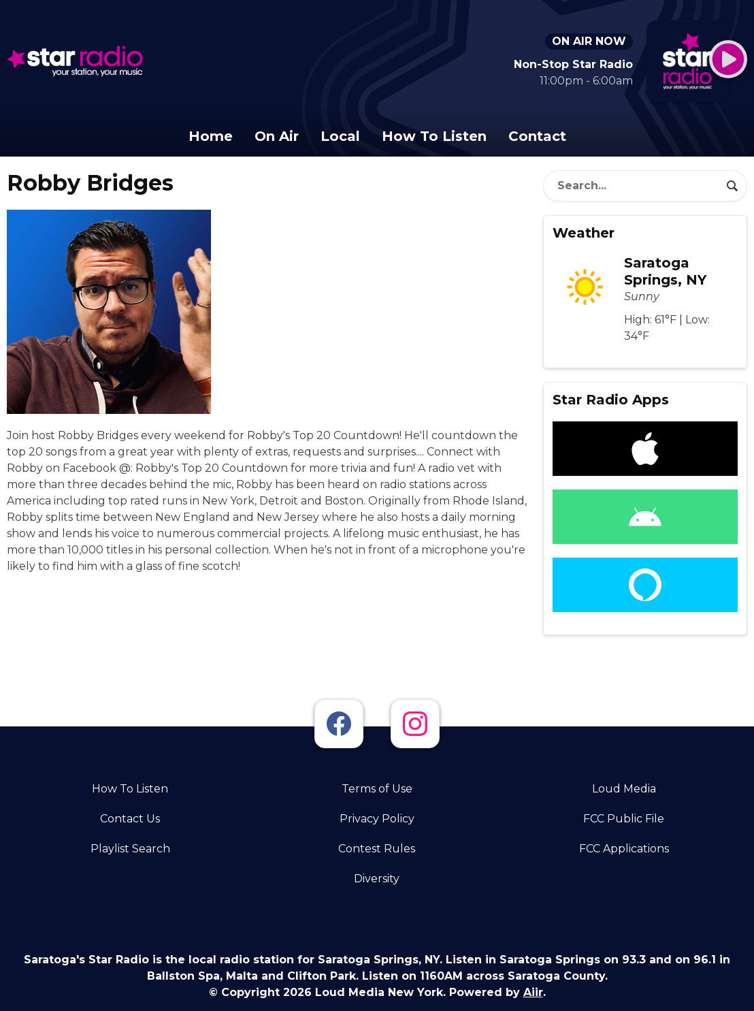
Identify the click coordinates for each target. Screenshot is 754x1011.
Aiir (533, 992)
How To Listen (434, 136)
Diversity (376, 878)
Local (340, 136)
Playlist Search (130, 848)
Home (210, 136)
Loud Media (624, 788)
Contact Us (130, 818)
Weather (583, 233)
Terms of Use (377, 788)
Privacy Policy (377, 818)
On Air (277, 136)
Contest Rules (376, 848)
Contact (537, 136)
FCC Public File (623, 818)
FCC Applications (624, 848)
